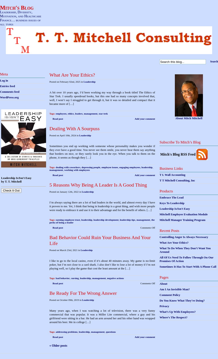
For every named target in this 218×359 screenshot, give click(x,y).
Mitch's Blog (17, 8)
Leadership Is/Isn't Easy (175, 208)
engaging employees (129, 167)
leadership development (106, 219)
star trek (103, 113)
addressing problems (67, 331)
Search (214, 61)
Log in (4, 80)
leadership (147, 167)
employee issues (110, 167)
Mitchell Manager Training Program (182, 220)
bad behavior (63, 278)
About (163, 283)
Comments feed (9, 91)
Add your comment (145, 118)
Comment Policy (170, 295)
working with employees (77, 170)
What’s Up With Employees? (178, 311)
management (91, 113)
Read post (58, 118)
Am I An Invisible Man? (175, 289)
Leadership (90, 81)
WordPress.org (9, 97)
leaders (79, 113)
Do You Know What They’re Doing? (182, 300)
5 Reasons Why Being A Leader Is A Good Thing (98, 185)
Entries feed (7, 86)
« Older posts (58, 345)
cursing (75, 278)
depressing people (91, 167)
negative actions (115, 278)
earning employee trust (68, 219)
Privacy (164, 306)
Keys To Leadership (172, 203)
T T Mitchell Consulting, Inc (177, 180)
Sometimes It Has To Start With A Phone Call (188, 266)
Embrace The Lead (172, 197)
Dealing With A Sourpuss (74, 128)
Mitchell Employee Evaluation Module (184, 214)
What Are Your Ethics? (72, 75)
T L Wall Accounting (172, 174)
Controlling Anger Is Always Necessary (184, 237)
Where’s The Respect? (173, 317)
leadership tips (127, 219)
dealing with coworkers (68, 167)
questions (111, 331)
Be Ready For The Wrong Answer (83, 293)
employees (61, 113)
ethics (71, 113)
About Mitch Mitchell (188, 118)
